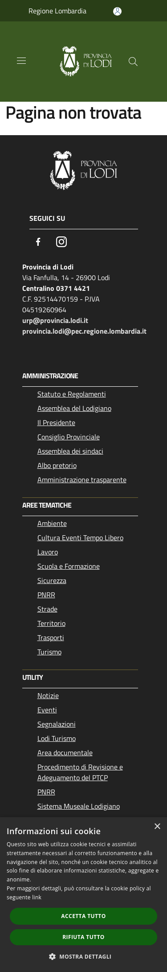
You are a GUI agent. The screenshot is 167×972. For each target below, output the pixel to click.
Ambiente (52, 523)
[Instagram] (61, 242)
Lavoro (47, 551)
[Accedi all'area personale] (117, 11)
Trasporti (50, 637)
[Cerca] (133, 61)
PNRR (46, 594)
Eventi (47, 709)
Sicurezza (51, 580)
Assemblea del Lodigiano (74, 408)
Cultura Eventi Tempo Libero (80, 537)
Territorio (51, 623)
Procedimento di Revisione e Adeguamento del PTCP (80, 772)
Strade (47, 609)
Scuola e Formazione (68, 566)
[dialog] (83, 894)
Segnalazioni (56, 724)
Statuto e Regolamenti (71, 394)
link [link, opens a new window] (36, 897)
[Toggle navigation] (21, 60)
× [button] (157, 826)
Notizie (48, 695)
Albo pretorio (57, 465)
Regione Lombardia (57, 10)
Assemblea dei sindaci (70, 451)
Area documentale (65, 752)
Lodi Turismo (56, 738)
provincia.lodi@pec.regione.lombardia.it (84, 331)
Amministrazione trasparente (81, 479)
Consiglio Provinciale (68, 436)
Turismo (49, 651)
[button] (84, 956)
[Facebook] (38, 242)
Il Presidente (56, 422)
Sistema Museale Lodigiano (78, 806)
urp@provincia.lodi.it (55, 320)
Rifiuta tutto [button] (83, 937)
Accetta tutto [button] (83, 916)
